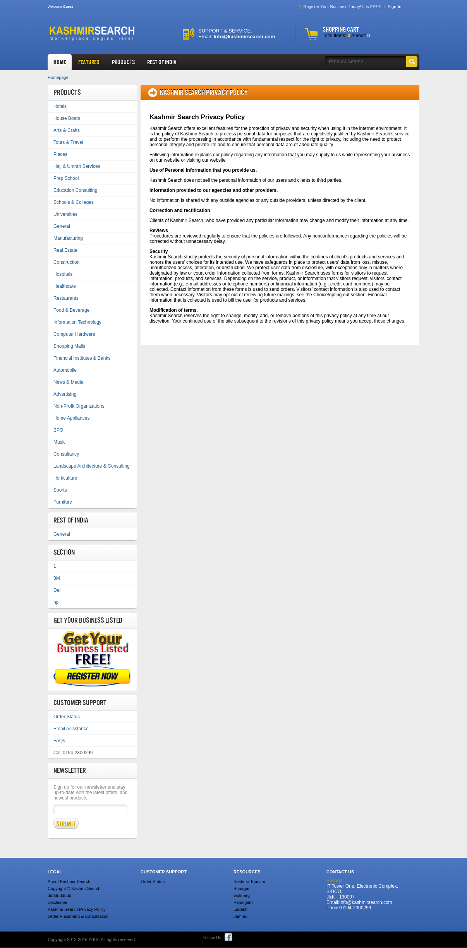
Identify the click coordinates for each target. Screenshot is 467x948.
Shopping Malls (69, 346)
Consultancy (66, 454)
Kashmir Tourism (249, 881)
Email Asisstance (71, 728)
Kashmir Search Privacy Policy (77, 909)
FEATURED (89, 61)
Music (59, 442)
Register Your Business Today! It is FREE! (343, 6)
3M (56, 578)
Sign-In (394, 6)
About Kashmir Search (69, 881)
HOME (59, 61)
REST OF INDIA (162, 61)
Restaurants (66, 298)
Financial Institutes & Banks (81, 358)
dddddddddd (59, 895)
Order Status (66, 716)
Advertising (64, 394)
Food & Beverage (71, 310)
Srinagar (242, 888)
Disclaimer (57, 902)
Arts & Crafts (66, 130)
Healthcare (64, 286)
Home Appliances (71, 418)
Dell (57, 590)
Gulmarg (242, 895)
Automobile (65, 370)
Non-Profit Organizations (78, 406)
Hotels (60, 106)
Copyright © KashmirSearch (74, 888)
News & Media (68, 382)
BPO (58, 430)
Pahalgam (243, 902)
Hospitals (62, 274)
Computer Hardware (74, 334)
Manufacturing (68, 238)
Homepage (58, 77)
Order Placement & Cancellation (78, 916)
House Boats (66, 118)
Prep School (66, 178)
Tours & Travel (68, 142)
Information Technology (77, 322)
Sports (60, 490)
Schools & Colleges (73, 202)
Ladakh (240, 909)
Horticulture (65, 478)
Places (60, 154)
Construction (66, 262)
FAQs (59, 740)
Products (123, 61)
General (61, 226)
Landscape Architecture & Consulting (91, 466)
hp (55, 602)
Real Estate (65, 250)
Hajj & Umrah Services (76, 166)
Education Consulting (75, 190)
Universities (65, 214)
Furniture (62, 502)
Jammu (240, 916)
